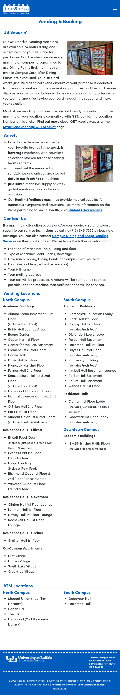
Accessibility (58, 684)
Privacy (71, 684)
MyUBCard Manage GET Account (29, 126)
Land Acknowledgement (91, 684)
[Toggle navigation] (115, 9)
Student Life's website (85, 209)
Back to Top (60, 688)
